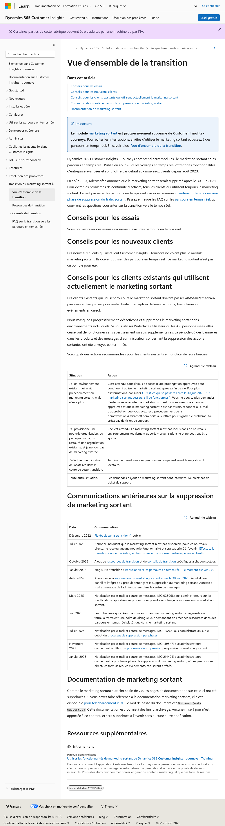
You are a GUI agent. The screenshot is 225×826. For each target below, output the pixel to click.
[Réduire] (53, 45)
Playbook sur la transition (111, 535)
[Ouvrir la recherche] (195, 6)
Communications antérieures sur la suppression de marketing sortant (117, 103)
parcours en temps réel (192, 199)
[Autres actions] (214, 48)
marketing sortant (103, 133)
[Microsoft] (8, 6)
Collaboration (123, 817)
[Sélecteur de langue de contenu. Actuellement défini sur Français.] (14, 806)
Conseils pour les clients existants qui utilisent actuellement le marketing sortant (124, 97)
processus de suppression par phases (133, 635)
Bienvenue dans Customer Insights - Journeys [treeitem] (26, 66)
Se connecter (211, 6)
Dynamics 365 (89, 48)
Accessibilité (119, 823)
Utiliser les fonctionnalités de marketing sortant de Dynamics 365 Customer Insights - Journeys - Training (139, 758)
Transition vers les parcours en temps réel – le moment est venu (167, 570)
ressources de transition (123, 561)
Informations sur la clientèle (124, 48)
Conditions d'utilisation (90, 823)
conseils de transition (161, 561)
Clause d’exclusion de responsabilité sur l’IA (33, 817)
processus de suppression (144, 648)
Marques (141, 823)
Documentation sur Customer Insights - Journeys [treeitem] (29, 79)
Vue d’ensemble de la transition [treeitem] (26, 194)
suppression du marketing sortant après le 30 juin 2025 (152, 578)
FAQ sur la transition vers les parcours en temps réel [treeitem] (31, 224)
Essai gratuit (209, 18)
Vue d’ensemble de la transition (156, 145)
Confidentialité (146, 817)
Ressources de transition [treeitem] (28, 205)
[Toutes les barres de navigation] (71, 48)
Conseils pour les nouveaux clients (94, 92)
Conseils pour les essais (86, 86)
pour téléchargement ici (102, 703)
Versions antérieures (80, 817)
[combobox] (30, 54)
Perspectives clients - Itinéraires (172, 48)
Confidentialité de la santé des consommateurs (35, 823)
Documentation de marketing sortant (96, 109)
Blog (102, 817)
